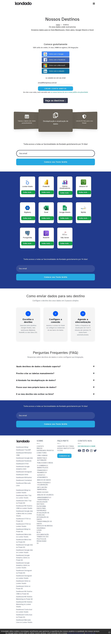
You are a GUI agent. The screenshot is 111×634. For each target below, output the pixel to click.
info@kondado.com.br (86, 446)
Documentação (43, 534)
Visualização (42, 502)
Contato (40, 446)
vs (38, 543)
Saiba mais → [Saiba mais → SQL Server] (65, 243)
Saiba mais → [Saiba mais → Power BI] (47, 192)
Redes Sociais (42, 492)
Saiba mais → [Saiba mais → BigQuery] (28, 218)
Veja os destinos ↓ (55, 100)
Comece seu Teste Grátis (55, 162)
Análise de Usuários (45, 495)
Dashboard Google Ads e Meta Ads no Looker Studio (24, 513)
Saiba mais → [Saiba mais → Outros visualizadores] (65, 193)
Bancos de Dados (44, 480)
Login (39, 530)
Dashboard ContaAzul (24, 480)
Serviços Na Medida (44, 526)
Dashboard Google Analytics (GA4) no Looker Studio (23, 565)
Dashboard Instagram (24, 472)
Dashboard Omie (22, 475)
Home (58, 25)
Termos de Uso (42, 537)
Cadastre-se (64, 456)
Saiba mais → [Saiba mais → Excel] (47, 218)
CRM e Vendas (42, 455)
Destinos (40, 504)
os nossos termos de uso (59, 92)
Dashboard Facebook (23, 461)
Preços (39, 448)
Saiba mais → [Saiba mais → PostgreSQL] (28, 243)
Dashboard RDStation (24, 477)
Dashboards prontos (45, 450)
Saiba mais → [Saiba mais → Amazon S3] (84, 192)
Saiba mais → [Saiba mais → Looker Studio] (28, 192)
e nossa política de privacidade (77, 92)
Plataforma (41, 506)
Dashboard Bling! (22, 447)
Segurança (41, 528)
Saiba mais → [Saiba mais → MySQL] (84, 218)
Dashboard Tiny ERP (23, 450)
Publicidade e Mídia (45, 463)
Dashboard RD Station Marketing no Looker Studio (24, 604)
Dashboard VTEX (22, 464)
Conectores (42, 453)
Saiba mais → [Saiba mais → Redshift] (47, 243)
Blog (38, 532)
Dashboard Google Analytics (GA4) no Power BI (23, 557)
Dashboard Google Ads (24, 458)
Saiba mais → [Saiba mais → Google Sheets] (65, 218)
